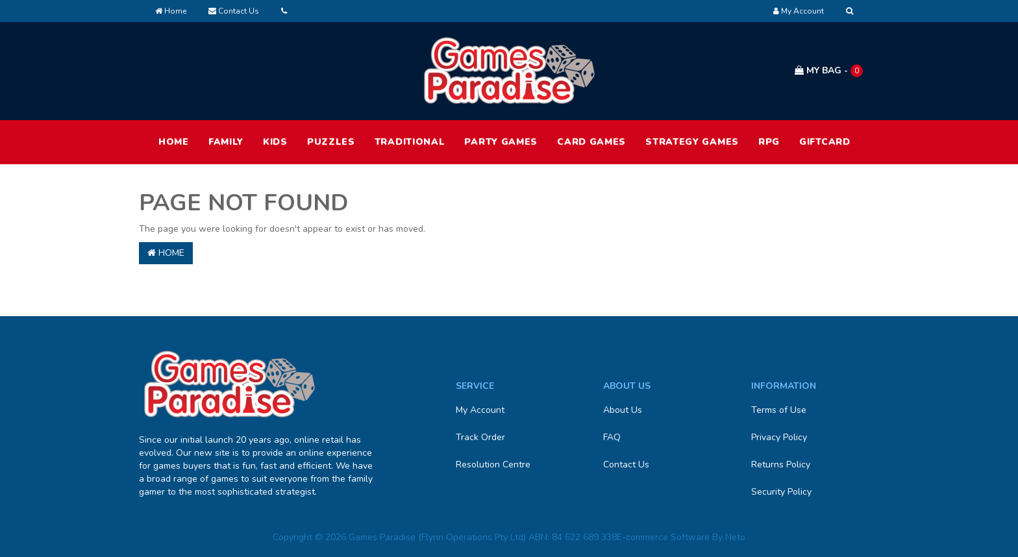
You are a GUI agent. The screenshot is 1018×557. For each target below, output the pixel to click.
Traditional (410, 142)
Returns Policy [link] (780, 464)
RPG (769, 142)
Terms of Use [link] (778, 410)
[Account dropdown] (798, 11)
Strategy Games (692, 142)
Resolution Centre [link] (493, 464)
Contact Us (233, 11)
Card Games (591, 142)
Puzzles (331, 142)
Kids (275, 142)
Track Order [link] (480, 437)
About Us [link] (622, 410)
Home (170, 11)
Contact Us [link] (626, 464)
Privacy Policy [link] (779, 437)
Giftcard (824, 142)
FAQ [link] (612, 437)
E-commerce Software (663, 537)
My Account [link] (480, 410)
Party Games (501, 142)
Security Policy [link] (781, 492)
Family (225, 142)
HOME (173, 142)
